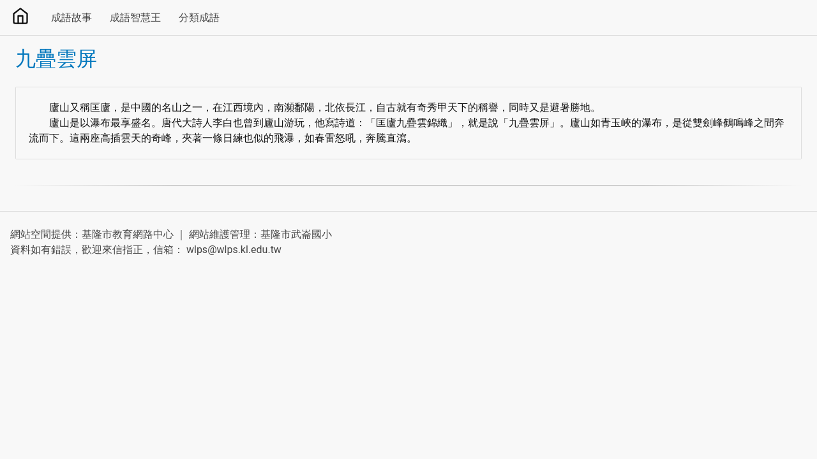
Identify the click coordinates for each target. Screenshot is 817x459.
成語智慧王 (135, 17)
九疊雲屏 (56, 59)
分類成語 (199, 17)
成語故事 (71, 17)
